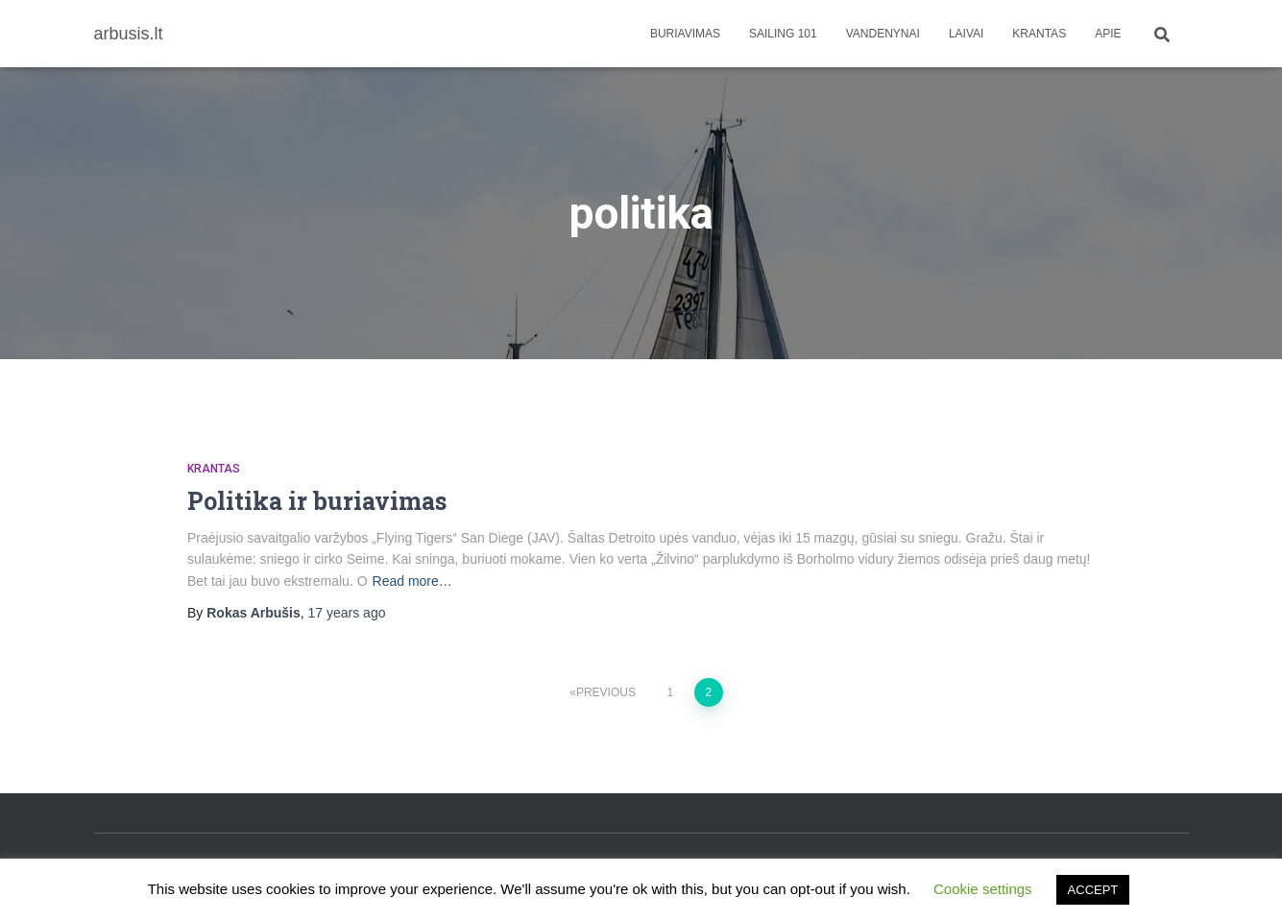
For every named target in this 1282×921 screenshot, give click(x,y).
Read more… (412, 581)
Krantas (1039, 33)
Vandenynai (883, 33)
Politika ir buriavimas (317, 501)
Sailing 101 (783, 33)
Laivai (966, 33)
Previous (606, 692)
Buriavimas (685, 33)
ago (347, 612)
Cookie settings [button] (982, 889)
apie (1108, 33)
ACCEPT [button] (1093, 890)
